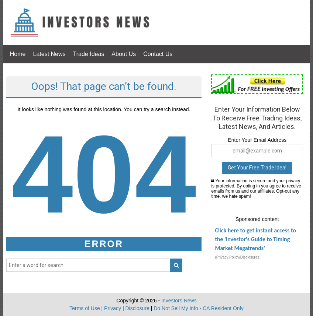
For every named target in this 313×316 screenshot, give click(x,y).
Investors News (179, 300)
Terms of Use (84, 308)
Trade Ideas (88, 54)
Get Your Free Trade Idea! (257, 168)
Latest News (49, 54)
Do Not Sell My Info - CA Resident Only (199, 308)
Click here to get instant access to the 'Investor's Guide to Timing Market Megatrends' (255, 239)
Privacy (112, 308)
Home (18, 54)
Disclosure (137, 308)
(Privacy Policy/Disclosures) (237, 257)
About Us (123, 54)
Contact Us (157, 54)
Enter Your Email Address (257, 140)
